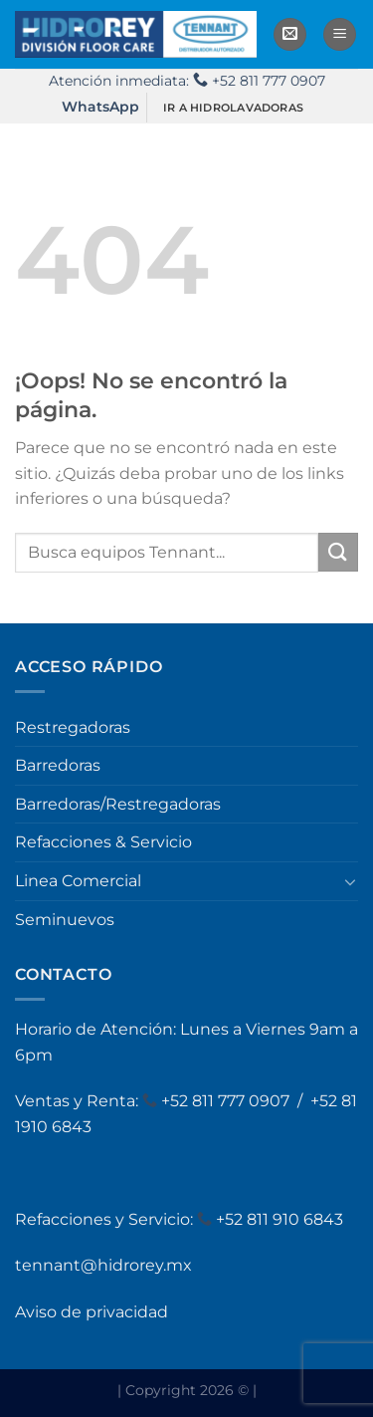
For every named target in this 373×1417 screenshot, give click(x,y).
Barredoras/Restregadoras (118, 804)
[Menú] (339, 34)
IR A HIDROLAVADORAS (233, 108)
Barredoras (57, 765)
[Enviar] (338, 552)
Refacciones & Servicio (103, 841)
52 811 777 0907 (231, 1100)
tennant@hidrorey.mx (103, 1265)
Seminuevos (64, 919)
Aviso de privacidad (91, 1311)
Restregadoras (72, 727)
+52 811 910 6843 (279, 1219)
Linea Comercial (78, 880)
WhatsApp (100, 107)
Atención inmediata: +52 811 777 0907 (187, 81)
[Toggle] (350, 881)
